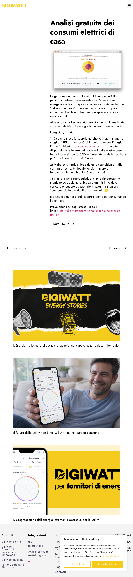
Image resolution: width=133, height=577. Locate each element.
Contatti (60, 572)
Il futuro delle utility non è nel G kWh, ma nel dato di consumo (56, 432)
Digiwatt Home (11, 541)
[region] (93, 553)
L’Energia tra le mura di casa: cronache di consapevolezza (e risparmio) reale (66, 345)
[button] (129, 5)
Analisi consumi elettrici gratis (38, 553)
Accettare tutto (107, 564)
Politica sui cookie (110, 556)
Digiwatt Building (12, 560)
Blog (57, 567)
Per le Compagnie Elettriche (13, 566)
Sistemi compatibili (35, 544)
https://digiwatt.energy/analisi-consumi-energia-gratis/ (85, 213)
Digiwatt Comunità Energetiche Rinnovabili (9, 551)
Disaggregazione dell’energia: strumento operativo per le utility (56, 520)
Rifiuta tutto (77, 564)
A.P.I (31, 561)
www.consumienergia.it (93, 146)
